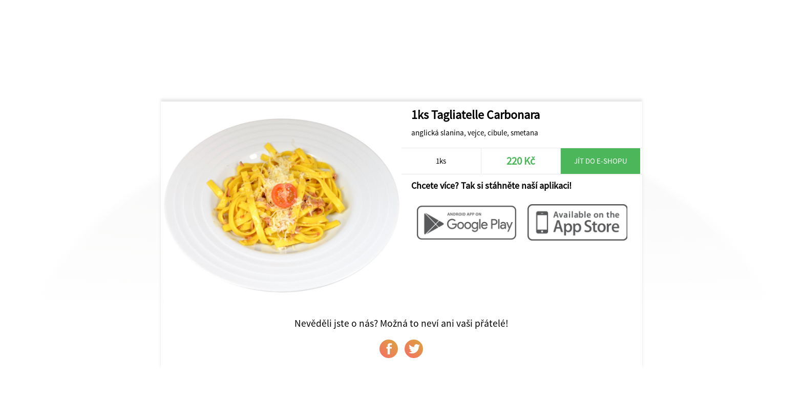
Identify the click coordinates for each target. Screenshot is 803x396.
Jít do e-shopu (600, 161)
